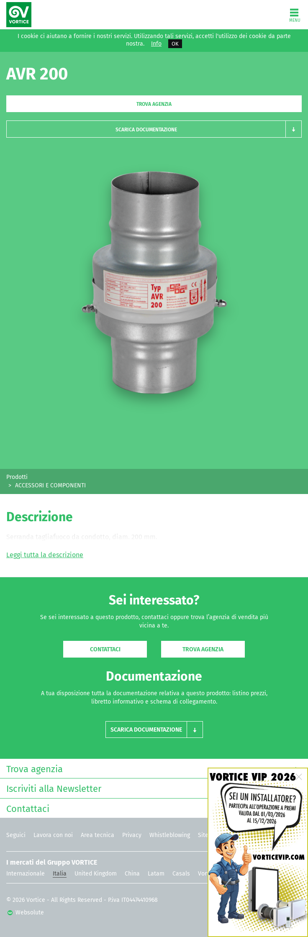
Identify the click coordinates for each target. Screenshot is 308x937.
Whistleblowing (169, 835)
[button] (154, 129)
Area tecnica (97, 835)
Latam (156, 873)
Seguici (16, 835)
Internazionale (25, 873)
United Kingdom (95, 873)
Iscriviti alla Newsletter (152, 787)
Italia (60, 873)
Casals (181, 873)
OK (175, 44)
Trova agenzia (154, 104)
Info (156, 44)
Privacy (131, 835)
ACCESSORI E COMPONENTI (50, 485)
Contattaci (105, 649)
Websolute (26, 912)
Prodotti (17, 477)
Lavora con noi (53, 835)
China (132, 873)
